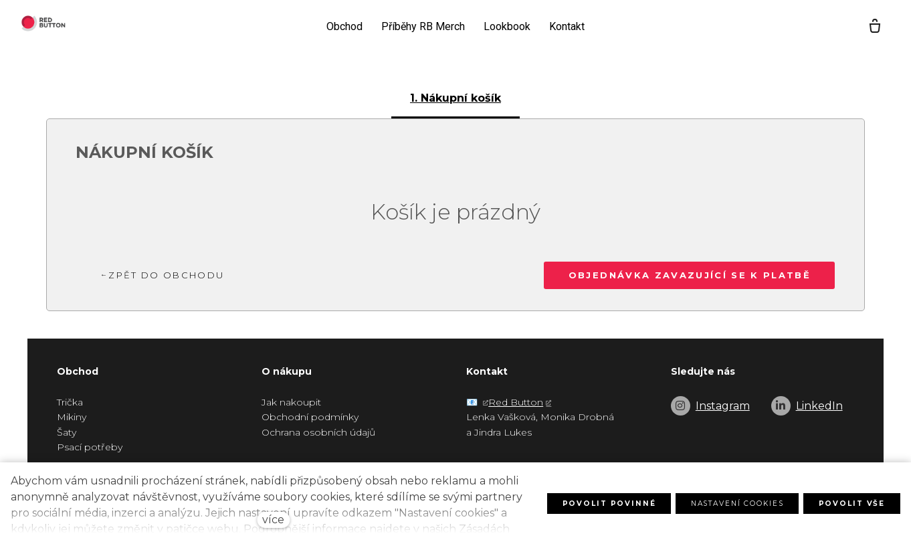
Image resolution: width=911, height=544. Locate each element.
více (273, 519)
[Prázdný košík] (866, 27)
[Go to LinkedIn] (807, 406)
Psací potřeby (89, 447)
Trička (70, 402)
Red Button (515, 402)
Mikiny (71, 417)
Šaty (66, 432)
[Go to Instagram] (710, 406)
